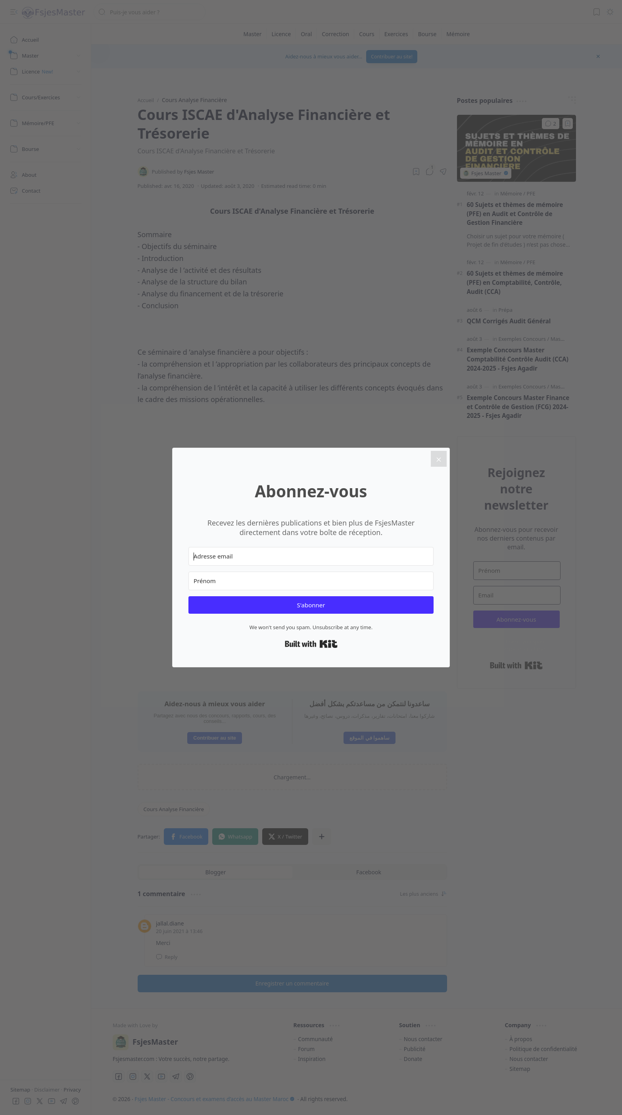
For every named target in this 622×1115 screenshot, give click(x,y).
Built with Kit (311, 644)
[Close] (439, 459)
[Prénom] (311, 581)
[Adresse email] (311, 556)
